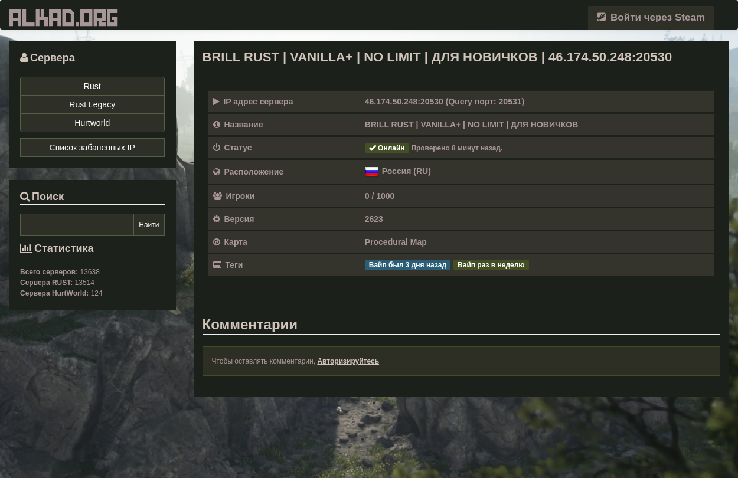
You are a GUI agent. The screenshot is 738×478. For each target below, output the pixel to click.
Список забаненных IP (92, 147)
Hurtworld (92, 122)
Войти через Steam (651, 17)
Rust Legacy (92, 104)
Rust (92, 86)
